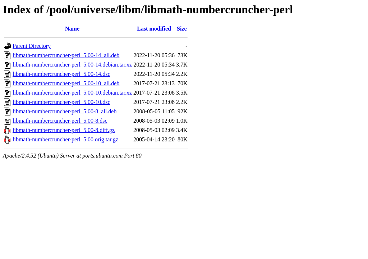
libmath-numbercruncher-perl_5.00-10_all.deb (66, 83)
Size (182, 29)
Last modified (154, 29)
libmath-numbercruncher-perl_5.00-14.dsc (61, 74)
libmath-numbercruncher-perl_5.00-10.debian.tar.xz (72, 93)
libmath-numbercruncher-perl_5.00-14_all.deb (66, 55)
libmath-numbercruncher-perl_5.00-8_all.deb (64, 111)
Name (72, 29)
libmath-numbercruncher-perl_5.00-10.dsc (61, 102)
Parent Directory (32, 46)
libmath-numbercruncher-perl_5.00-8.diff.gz (64, 130)
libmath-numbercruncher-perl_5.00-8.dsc (60, 121)
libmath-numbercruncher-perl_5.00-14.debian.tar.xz (72, 65)
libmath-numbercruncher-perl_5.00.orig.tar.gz (65, 139)
